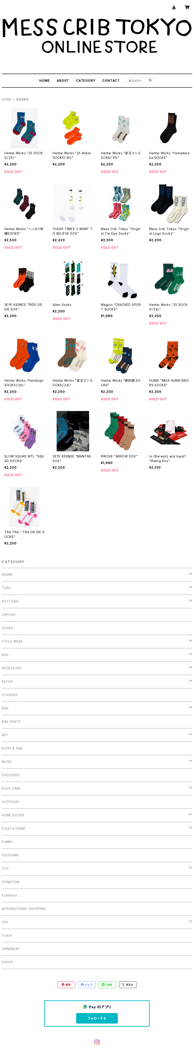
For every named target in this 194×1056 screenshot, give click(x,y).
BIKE (5, 708)
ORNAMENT (11, 949)
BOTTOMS (10, 601)
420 (5, 922)
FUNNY (7, 842)
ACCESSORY (12, 668)
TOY (5, 868)
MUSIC (7, 762)
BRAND (7, 574)
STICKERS (10, 695)
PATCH (7, 681)
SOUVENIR (10, 855)
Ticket (7, 935)
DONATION (10, 882)
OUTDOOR (10, 802)
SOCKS (7, 628)
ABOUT (63, 80)
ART (5, 735)
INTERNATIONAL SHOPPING (24, 909)
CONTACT (111, 80)
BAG (5, 655)
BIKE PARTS (11, 721)
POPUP (7, 962)
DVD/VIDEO (11, 775)
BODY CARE (11, 788)
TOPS (6, 588)
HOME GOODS (13, 815)
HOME (44, 80)
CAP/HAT (9, 615)
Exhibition (9, 895)
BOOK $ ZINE (12, 748)
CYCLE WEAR (12, 641)
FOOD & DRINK (13, 828)
